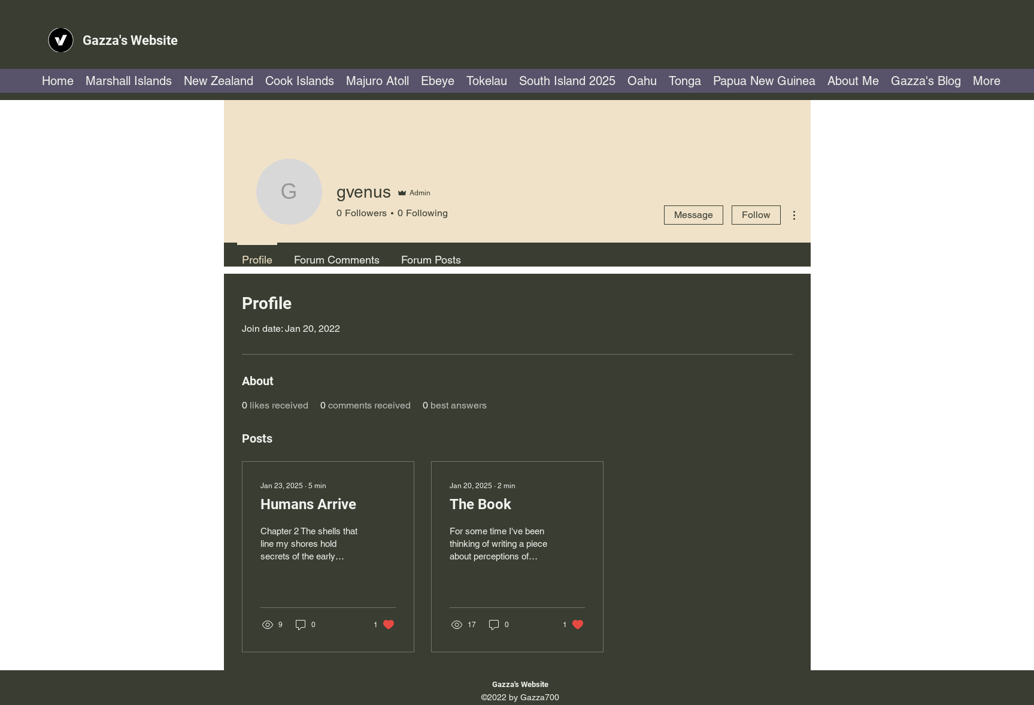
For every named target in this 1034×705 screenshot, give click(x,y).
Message (693, 214)
